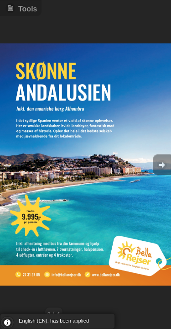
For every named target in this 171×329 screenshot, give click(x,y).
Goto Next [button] (162, 164)
